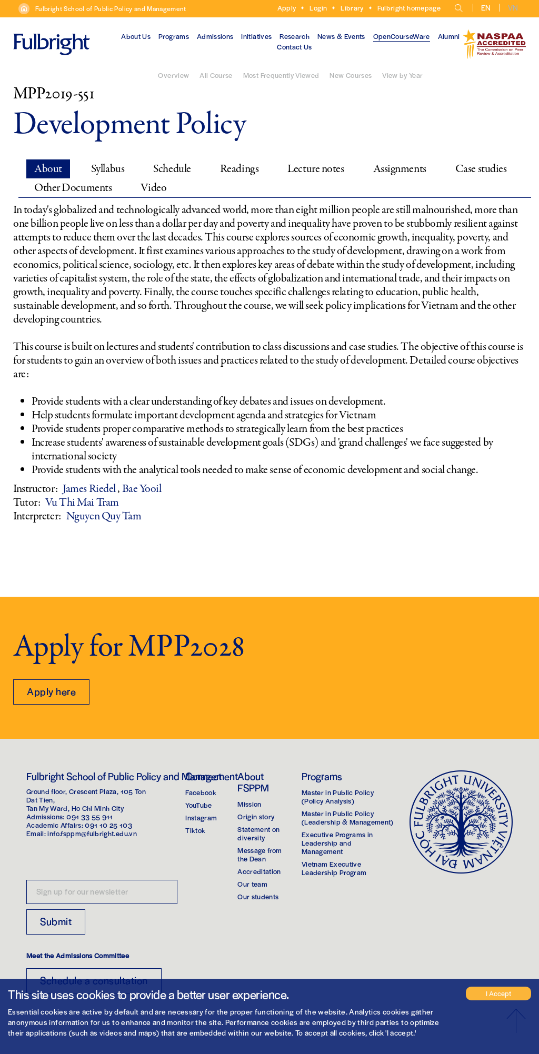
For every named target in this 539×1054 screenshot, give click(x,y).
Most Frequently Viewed (281, 75)
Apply (286, 8)
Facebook (200, 792)
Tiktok (195, 830)
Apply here (51, 691)
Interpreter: (37, 516)
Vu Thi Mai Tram (81, 502)
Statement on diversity (258, 833)
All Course (216, 75)
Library (352, 8)
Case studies (481, 169)
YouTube (198, 805)
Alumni (449, 36)
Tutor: (26, 502)
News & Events (341, 36)
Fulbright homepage (409, 8)
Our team (252, 884)
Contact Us (294, 47)
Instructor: (35, 489)
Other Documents (73, 188)
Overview (173, 75)
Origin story (255, 816)
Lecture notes (315, 169)
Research (295, 36)
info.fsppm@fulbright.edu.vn (91, 833)
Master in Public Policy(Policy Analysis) (338, 796)
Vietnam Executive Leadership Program (334, 868)
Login (318, 8)
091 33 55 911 (89, 816)
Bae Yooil (142, 489)
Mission (249, 804)
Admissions (215, 36)
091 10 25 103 (108, 825)
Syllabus (107, 169)
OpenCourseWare (401, 36)
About (48, 169)
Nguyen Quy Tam (104, 516)
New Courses (351, 75)
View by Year (402, 75)
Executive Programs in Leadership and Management (337, 842)
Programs (173, 36)
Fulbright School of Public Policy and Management (110, 8)
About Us (136, 36)
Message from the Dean (259, 854)
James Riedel (90, 489)
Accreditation (259, 871)
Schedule (172, 169)
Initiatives (256, 36)
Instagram (201, 817)
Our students (257, 896)
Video (153, 188)
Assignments (399, 169)
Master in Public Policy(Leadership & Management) (348, 817)
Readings (239, 169)
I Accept (498, 993)
